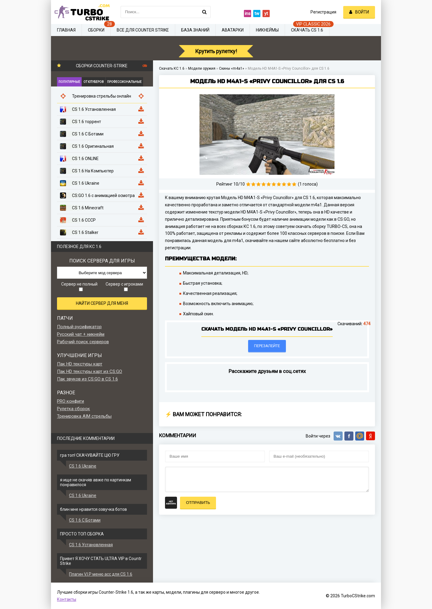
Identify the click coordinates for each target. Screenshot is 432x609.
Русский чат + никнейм (80, 334)
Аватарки (233, 30)
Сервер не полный (79, 286)
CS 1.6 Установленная (91, 544)
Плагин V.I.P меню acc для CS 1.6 (100, 574)
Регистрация (323, 12)
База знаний (195, 30)
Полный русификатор (79, 326)
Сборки (96, 30)
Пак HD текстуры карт (79, 364)
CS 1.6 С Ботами (84, 520)
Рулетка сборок (73, 408)
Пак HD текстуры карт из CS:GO (89, 371)
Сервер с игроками (124, 286)
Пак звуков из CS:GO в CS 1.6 (87, 379)
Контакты (66, 599)
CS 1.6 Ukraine (82, 466)
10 (294, 184)
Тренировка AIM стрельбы (84, 416)
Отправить (198, 502)
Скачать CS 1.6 (307, 30)
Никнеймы (267, 30)
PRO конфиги (70, 401)
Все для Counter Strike (143, 30)
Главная (66, 30)
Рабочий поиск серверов (83, 341)
